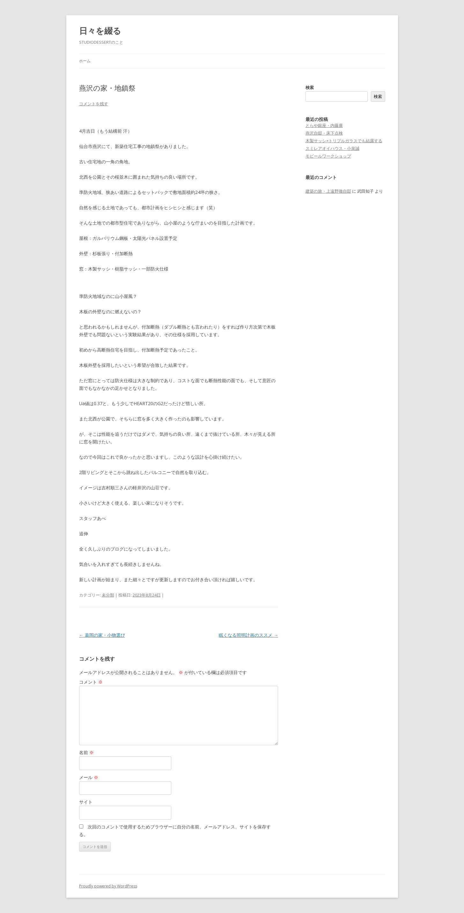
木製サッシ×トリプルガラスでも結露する (344, 141)
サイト (85, 802)
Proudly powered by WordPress (108, 886)
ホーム (85, 60)
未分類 (108, 595)
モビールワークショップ (328, 156)
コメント (91, 682)
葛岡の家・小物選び (102, 635)
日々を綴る (100, 30)
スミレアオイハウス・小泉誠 (332, 148)
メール (88, 777)
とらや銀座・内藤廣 (324, 125)
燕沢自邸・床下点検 (324, 133)
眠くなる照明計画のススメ (248, 635)
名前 (86, 752)
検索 (310, 87)
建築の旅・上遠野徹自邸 (328, 191)
